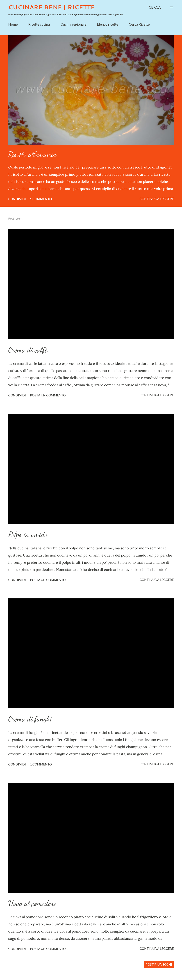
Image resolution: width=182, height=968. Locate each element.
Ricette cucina (39, 24)
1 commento (41, 199)
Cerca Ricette (139, 24)
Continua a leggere (157, 199)
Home (13, 24)
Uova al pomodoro (32, 903)
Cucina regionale (73, 24)
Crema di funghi (30, 718)
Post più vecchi (158, 964)
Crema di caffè (27, 349)
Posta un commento (48, 395)
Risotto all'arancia (32, 154)
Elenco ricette (107, 24)
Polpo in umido (27, 534)
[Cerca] (155, 7)
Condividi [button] (17, 199)
